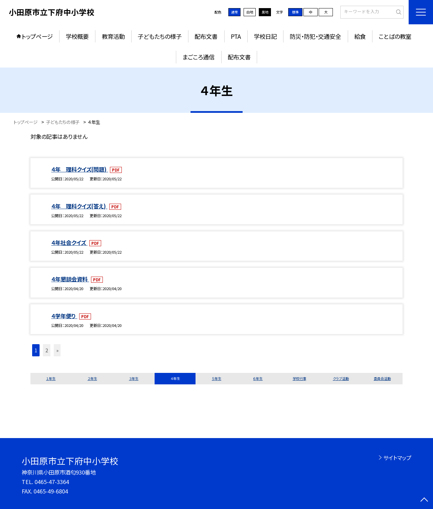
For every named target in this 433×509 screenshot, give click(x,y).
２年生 (92, 378)
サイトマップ (397, 458)
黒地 (264, 12)
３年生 (133, 378)
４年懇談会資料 (70, 279)
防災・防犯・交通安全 (315, 36)
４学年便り (64, 316)
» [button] (57, 350)
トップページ (37, 36)
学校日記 (265, 36)
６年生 (258, 378)
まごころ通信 (198, 57)
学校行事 (299, 378)
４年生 (175, 378)
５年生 (216, 378)
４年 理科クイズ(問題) (79, 169)
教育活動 (113, 36)
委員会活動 (382, 378)
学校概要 (77, 36)
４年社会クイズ (69, 242)
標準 (295, 12)
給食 (360, 36)
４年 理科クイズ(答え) (79, 206)
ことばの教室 (395, 36)
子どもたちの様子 (160, 36)
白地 (249, 12)
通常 (234, 12)
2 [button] (46, 350)
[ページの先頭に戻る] (424, 500)
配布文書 (206, 36)
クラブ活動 (341, 378)
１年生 (50, 378)
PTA (236, 36)
